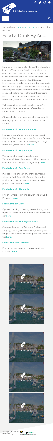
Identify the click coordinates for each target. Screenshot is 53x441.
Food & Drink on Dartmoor (15, 242)
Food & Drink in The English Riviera (20, 221)
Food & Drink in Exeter (13, 204)
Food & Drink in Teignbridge (17, 150)
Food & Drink (29, 27)
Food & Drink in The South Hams (19, 129)
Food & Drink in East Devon (16, 168)
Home (18, 27)
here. (31, 145)
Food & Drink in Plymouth (15, 189)
